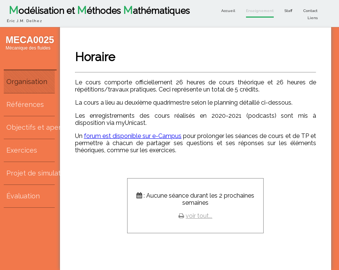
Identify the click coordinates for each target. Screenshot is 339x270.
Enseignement (260, 11)
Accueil (228, 11)
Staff (288, 11)
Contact (310, 11)
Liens (313, 18)
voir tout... (199, 215)
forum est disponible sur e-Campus (133, 136)
